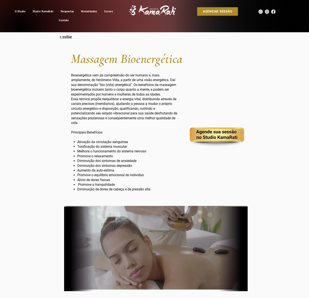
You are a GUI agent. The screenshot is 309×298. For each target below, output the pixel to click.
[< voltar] (66, 36)
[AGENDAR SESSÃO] (217, 11)
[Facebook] (273, 12)
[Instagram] (267, 12)
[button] (89, 11)
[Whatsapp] (260, 12)
